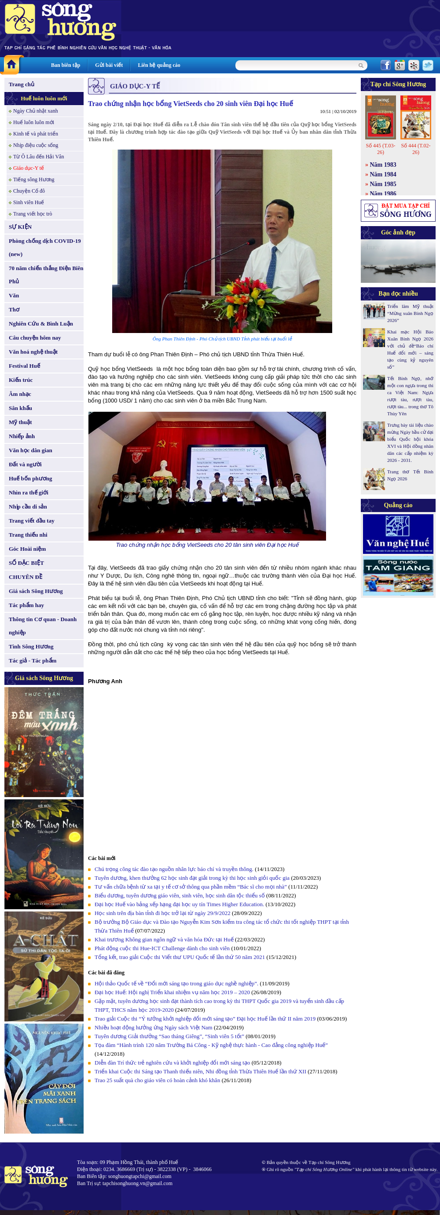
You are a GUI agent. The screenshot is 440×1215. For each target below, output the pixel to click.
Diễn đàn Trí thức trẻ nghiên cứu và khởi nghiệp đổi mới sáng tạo (172, 1062)
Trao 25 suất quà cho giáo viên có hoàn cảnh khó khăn (157, 1080)
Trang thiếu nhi (28, 534)
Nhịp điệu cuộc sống (35, 145)
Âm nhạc (20, 394)
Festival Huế (24, 365)
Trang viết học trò (32, 214)
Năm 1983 (383, 164)
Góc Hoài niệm (27, 548)
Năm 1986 (383, 193)
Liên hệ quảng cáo (159, 65)
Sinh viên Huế (28, 202)
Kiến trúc (21, 380)
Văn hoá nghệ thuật (33, 351)
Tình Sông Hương (31, 646)
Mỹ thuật (20, 422)
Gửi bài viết (109, 65)
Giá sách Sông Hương (36, 591)
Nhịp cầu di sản (28, 506)
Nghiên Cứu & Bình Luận (41, 323)
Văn (14, 295)
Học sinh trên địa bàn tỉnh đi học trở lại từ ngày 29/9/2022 (163, 913)
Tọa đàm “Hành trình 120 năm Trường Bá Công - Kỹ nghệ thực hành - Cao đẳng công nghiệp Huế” (211, 1045)
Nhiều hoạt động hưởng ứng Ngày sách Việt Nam (154, 1027)
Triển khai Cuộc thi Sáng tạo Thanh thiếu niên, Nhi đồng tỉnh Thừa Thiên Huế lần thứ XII (200, 1071)
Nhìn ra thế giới (28, 492)
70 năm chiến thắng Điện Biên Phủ (46, 275)
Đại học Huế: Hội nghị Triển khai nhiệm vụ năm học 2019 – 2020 (172, 992)
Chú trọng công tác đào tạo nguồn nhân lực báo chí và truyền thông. (174, 869)
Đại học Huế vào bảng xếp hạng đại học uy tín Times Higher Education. (179, 904)
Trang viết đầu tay (32, 520)
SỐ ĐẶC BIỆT (26, 563)
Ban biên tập (65, 65)
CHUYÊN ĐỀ (25, 577)
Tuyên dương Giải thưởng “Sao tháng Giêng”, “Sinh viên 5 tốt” (169, 1036)
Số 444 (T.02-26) (415, 149)
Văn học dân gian (30, 450)
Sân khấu (20, 408)
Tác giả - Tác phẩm (32, 660)
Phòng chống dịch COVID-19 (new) (45, 247)
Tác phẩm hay (26, 605)
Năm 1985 (383, 184)
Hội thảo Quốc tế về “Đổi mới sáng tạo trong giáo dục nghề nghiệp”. (176, 983)
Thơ (14, 309)
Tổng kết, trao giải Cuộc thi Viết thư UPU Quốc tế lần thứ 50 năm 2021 (180, 957)
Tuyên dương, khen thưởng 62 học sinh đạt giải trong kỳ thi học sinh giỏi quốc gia (192, 878)
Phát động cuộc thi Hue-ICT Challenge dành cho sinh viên (162, 948)
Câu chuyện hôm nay (35, 337)
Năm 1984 (383, 174)
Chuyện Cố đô (29, 191)
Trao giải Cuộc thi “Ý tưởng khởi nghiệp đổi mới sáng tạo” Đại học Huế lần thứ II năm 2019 (205, 1018)
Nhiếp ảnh (22, 436)
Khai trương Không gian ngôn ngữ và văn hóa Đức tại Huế (164, 939)
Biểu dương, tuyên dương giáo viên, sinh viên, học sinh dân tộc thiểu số (180, 895)
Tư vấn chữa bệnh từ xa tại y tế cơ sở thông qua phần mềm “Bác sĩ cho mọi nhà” (191, 886)
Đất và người (25, 464)
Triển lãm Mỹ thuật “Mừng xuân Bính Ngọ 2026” (410, 313)
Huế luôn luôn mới (44, 98)
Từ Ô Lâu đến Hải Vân (38, 157)
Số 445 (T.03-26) (380, 149)
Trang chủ (21, 84)
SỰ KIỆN (20, 226)
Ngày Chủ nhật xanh (35, 111)
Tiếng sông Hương (34, 179)
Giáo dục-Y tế (28, 168)
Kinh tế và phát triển (35, 134)
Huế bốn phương (30, 478)
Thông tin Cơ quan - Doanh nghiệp (43, 626)
